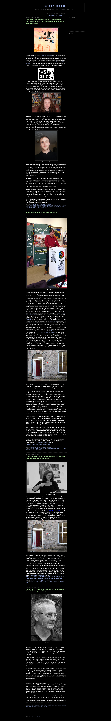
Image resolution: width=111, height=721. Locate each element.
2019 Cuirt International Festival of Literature (41, 205)
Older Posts (64, 710)
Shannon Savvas (60, 206)
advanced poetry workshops (37, 448)
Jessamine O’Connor (36, 206)
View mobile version (46, 713)
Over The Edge (55, 6)
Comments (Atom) (36, 716)
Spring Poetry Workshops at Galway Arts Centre (41, 212)
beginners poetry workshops (52, 448)
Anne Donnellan (43, 705)
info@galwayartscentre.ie (42, 442)
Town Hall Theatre (41, 207)
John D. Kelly (44, 206)
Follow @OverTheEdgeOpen (55, 15)
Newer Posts (29, 710)
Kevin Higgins (33, 449)
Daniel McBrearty (58, 205)
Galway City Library (53, 705)
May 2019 (39, 449)
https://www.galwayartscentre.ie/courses (38, 444)
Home (46, 710)
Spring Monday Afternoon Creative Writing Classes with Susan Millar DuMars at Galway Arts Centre (46, 457)
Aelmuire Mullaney (34, 705)
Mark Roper (39, 706)
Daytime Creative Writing (36, 581)
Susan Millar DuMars (31, 207)
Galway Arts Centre (48, 581)
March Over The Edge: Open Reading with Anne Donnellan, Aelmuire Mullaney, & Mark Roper (45, 590)
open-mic (45, 706)
